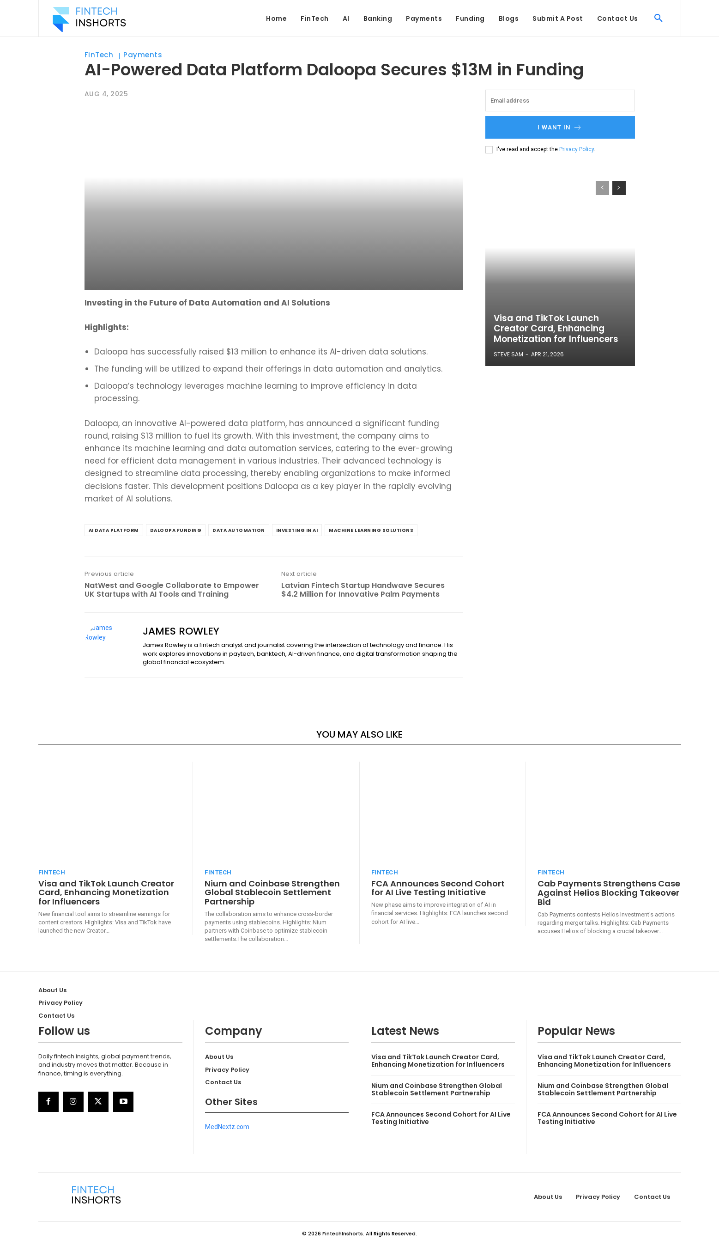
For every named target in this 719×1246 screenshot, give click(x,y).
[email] (560, 100)
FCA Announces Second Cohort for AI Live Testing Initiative (438, 888)
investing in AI (297, 530)
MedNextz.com (227, 1126)
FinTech (99, 55)
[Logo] (89, 19)
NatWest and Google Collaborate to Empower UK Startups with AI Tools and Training (172, 590)
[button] (658, 18)
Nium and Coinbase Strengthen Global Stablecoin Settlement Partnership (272, 893)
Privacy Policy (576, 149)
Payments (142, 55)
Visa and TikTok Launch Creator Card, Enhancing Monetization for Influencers (554, 329)
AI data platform (114, 530)
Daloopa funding (176, 530)
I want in (560, 127)
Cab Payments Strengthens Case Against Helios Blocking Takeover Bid (609, 893)
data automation (238, 530)
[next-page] (619, 188)
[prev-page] (602, 188)
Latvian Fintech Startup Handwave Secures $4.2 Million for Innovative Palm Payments (363, 590)
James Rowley (181, 631)
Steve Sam (508, 354)
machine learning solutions (371, 530)
